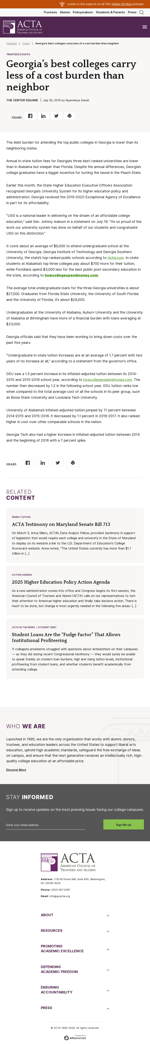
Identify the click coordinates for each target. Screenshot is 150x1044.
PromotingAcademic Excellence (62, 948)
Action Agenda (22, 574)
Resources (51, 930)
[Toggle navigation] (144, 27)
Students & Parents (110, 12)
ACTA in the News (23, 627)
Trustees (50, 12)
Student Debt (47, 627)
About (47, 915)
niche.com (115, 258)
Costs (26, 43)
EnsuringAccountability (56, 989)
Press (132, 12)
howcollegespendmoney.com (71, 275)
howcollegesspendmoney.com (107, 380)
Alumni (65, 12)
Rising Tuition (21, 517)
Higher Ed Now (122, 4)
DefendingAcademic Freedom (59, 969)
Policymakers (83, 12)
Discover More (16, 769)
